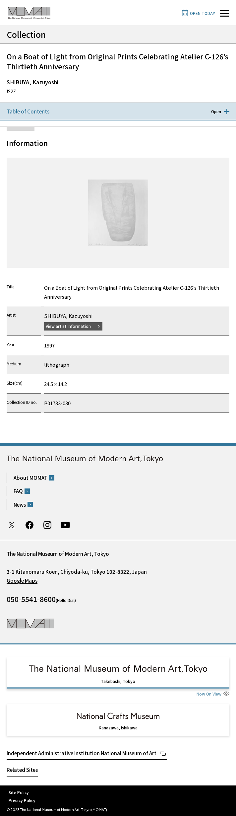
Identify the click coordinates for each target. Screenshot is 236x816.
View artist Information (68, 326)
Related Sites (22, 769)
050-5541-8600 (31, 599)
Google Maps (22, 580)
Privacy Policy (22, 800)
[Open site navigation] (224, 13)
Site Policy (19, 792)
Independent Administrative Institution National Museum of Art (81, 753)
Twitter (12, 525)
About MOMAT (30, 477)
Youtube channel (65, 525)
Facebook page (29, 525)
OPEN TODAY (202, 13)
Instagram (47, 525)
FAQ (18, 490)
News (20, 504)
